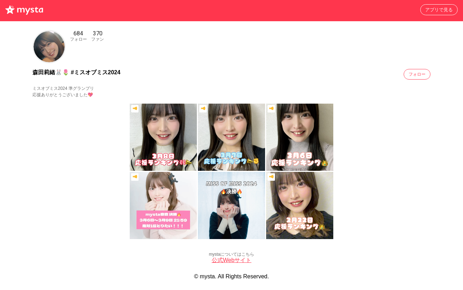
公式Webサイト (232, 260)
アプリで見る (439, 9)
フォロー (417, 74)
